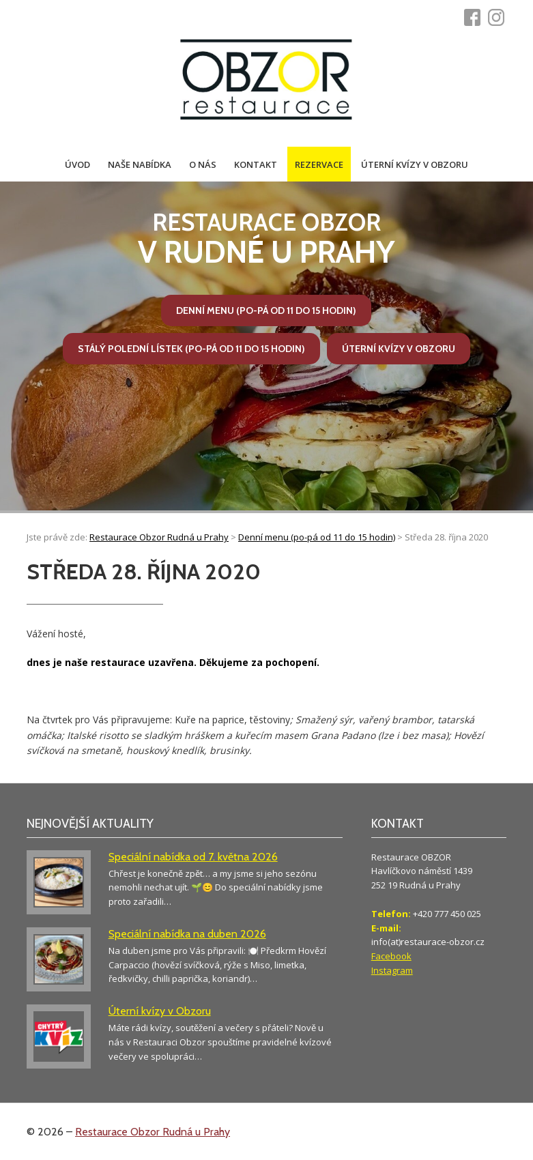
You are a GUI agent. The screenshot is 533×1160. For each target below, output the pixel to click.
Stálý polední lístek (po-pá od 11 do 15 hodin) (191, 349)
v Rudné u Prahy (266, 239)
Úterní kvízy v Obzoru (414, 164)
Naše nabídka (139, 164)
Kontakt (255, 164)
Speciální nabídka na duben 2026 (187, 933)
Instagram (392, 970)
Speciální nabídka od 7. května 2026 (193, 856)
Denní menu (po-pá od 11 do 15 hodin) (266, 310)
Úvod (77, 164)
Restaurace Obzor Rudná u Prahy (152, 1131)
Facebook (391, 956)
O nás (202, 164)
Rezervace (319, 164)
